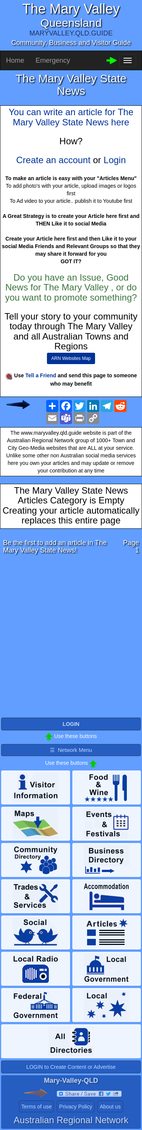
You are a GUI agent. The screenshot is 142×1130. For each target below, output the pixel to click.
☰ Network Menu (71, 750)
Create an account (53, 160)
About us (110, 1107)
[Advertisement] (71, 638)
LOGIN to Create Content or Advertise (71, 1067)
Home (15, 60)
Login (115, 160)
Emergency (53, 60)
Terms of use (36, 1107)
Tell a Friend (40, 375)
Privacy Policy (75, 1107)
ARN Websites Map (71, 358)
